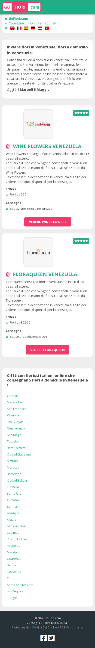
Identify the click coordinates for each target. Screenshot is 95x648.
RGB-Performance (71, 627)
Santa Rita (14, 493)
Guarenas (14, 559)
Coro (10, 578)
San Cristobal (16, 526)
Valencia (13, 415)
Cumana (13, 500)
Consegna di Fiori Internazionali (30, 23)
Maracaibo (14, 402)
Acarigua (13, 513)
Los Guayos (15, 422)
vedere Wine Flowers (47, 221)
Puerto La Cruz (17, 539)
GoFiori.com (16, 18)
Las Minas (14, 572)
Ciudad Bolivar (17, 480)
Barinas (12, 506)
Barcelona (14, 474)
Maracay (13, 467)
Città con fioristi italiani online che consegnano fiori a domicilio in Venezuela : (47, 380)
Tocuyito (13, 441)
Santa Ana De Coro (20, 585)
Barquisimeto (16, 448)
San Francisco (16, 409)
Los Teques (15, 591)
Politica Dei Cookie (44, 627)
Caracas (12, 396)
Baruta (11, 565)
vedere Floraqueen (47, 350)
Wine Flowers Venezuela (47, 145)
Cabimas (13, 532)
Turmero (13, 487)
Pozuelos (13, 545)
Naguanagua (16, 428)
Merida (12, 552)
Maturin (12, 461)
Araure (12, 519)
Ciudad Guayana (19, 454)
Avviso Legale (20, 627)
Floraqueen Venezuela (45, 273)
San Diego (14, 435)
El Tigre (12, 598)
